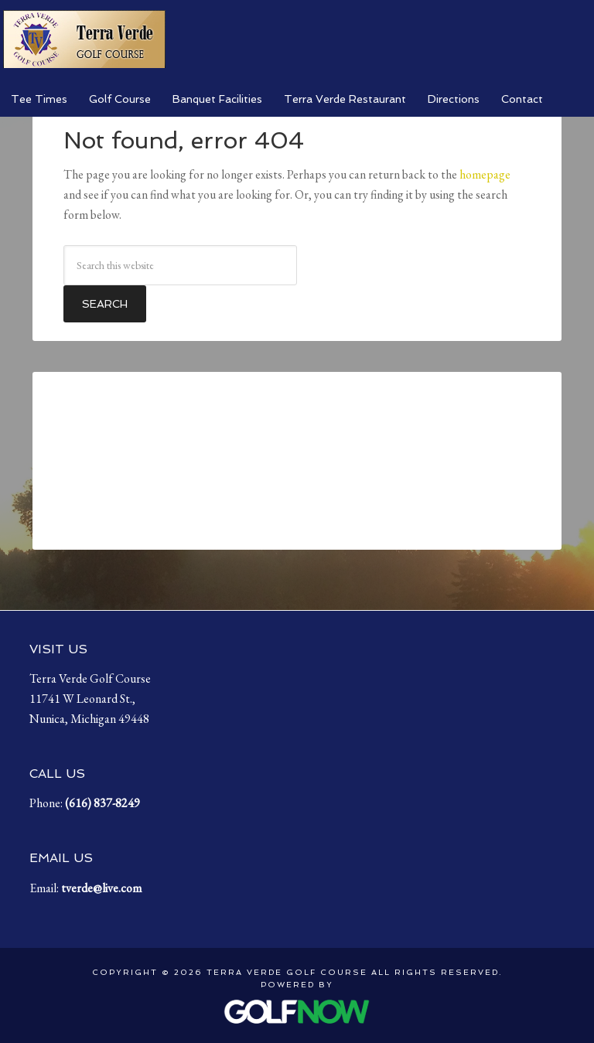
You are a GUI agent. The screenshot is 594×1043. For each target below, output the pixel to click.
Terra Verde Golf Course (84, 38)
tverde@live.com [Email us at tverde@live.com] (101, 888)
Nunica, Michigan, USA (296, 461)
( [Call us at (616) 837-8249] (102, 803)
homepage (484, 174)
